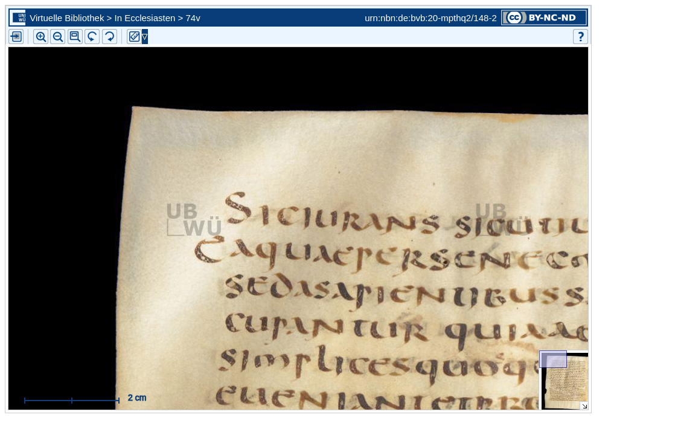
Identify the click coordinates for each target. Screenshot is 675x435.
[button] (75, 36)
